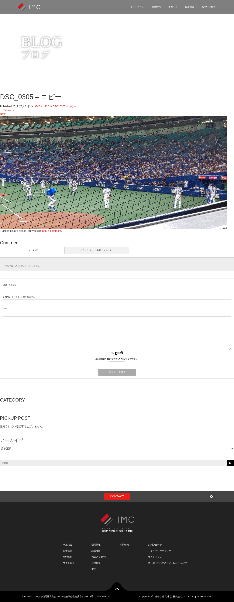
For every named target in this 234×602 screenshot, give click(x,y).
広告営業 (67, 550)
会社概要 (96, 562)
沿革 (93, 568)
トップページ (137, 6)
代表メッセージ (99, 556)
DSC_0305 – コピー (64, 106)
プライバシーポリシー (159, 550)
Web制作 (67, 556)
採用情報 (189, 6)
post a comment (51, 230)
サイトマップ (155, 556)
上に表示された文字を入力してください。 (117, 359)
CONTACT (117, 496)
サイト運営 (68, 562)
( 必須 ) (9, 285)
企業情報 (156, 6)
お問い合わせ (208, 6)
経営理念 (96, 550)
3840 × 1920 (41, 106)
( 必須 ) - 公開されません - (19, 297)
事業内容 (172, 6)
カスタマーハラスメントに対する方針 (167, 562)
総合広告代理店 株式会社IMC (171, 596)
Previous (7, 110)
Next (4, 113)
